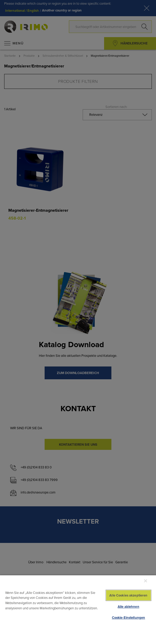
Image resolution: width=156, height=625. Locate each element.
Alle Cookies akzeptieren (128, 595)
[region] (78, 600)
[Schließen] (145, 580)
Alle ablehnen (128, 606)
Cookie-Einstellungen (128, 617)
